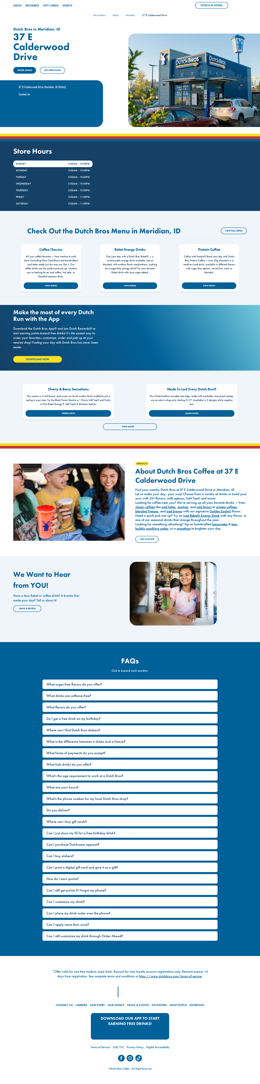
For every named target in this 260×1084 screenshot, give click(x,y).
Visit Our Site (147, 539)
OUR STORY (97, 1005)
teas (234, 524)
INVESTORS (159, 1005)
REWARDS (32, 5)
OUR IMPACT (116, 1005)
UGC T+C (118, 1047)
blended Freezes (146, 511)
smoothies (184, 528)
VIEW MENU (51, 285)
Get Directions (52, 70)
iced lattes (168, 507)
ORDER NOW (68, 413)
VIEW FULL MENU (233, 230)
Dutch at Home (214, 6)
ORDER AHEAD (24, 70)
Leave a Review (27, 608)
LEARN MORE (191, 413)
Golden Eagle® (220, 511)
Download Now (37, 359)
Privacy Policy (135, 1047)
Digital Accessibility (157, 1047)
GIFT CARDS (51, 5)
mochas (182, 507)
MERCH (67, 5)
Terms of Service (100, 1047)
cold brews (204, 507)
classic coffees (145, 507)
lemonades (220, 524)
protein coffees (226, 507)
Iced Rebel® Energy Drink (201, 515)
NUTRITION (196, 1005)
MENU (17, 5)
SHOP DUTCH (178, 1005)
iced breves (174, 511)
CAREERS (81, 1005)
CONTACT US (64, 1005)
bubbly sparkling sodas (151, 528)
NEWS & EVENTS (138, 1005)
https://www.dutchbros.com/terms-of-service (170, 976)
